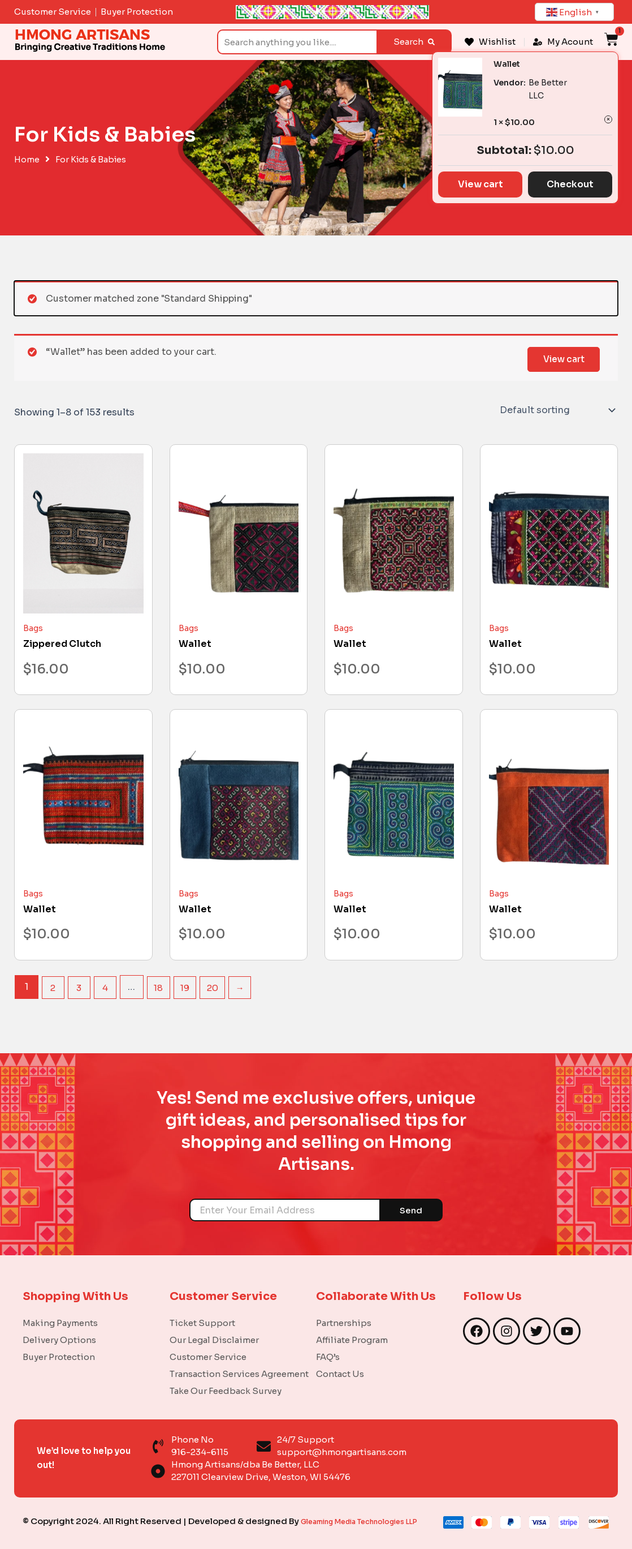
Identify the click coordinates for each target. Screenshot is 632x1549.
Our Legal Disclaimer (214, 1326)
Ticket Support (202, 1309)
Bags (33, 628)
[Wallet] (239, 533)
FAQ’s (328, 1343)
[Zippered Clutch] (83, 533)
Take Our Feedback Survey (226, 1377)
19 (189, 987)
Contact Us (340, 1360)
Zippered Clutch (62, 644)
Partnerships (343, 1309)
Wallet (507, 64)
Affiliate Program (352, 1326)
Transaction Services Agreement (239, 1360)
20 (219, 987)
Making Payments (60, 1309)
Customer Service (208, 1343)
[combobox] (296, 41)
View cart (560, 358)
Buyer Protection (59, 1343)
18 (162, 987)
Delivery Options (59, 1326)
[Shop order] (556, 410)
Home (27, 160)
